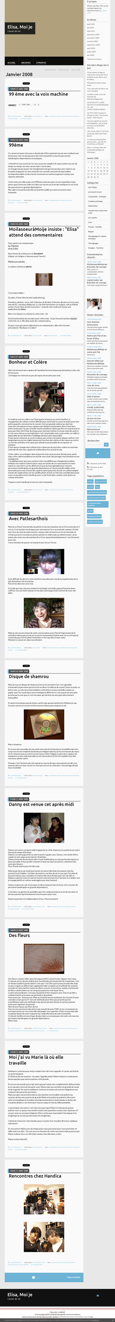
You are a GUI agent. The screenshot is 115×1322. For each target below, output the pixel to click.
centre (90, 481)
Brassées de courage (96, 267)
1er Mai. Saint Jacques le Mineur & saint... (96, 114)
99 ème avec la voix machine (38, 94)
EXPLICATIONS (52, 335)
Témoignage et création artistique (97, 237)
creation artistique (95, 522)
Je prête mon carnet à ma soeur (97, 211)
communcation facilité (96, 498)
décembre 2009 (93, 34)
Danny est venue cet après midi (41, 804)
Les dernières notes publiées (57, 1314)
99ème (16, 144)
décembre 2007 (50, 69)
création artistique (22, 1031)
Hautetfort (62, 1312)
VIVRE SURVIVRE (95, 407)
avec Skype (36, 648)
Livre (90, 222)
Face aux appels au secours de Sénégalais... (97, 122)
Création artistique (40, 1028)
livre (97, 487)
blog (91, 1316)
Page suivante (73, 1277)
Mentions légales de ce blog (44, 1316)
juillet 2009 (91, 52)
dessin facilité (35, 1031)
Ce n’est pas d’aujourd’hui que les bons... (96, 140)
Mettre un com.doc (16, 261)
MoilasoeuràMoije (95, 264)
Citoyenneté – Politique (97, 196)
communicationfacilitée (97, 492)
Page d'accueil (64, 69)
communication (55, 116)
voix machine (13, 118)
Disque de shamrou (29, 676)
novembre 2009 (93, 38)
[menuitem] (11, 61)
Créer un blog (53, 1312)
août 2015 (91, 31)
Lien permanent (14, 116)
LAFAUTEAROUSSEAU (96, 109)
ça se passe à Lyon (39, 906)
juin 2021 (90, 27)
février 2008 (76, 69)
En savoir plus (95, 1320)
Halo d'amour (93, 396)
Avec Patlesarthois (28, 518)
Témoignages (37, 116)
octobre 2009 (92, 41)
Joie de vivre (93, 385)
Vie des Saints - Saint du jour (97, 116)
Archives (26, 63)
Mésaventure (93, 429)
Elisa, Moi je (20, 26)
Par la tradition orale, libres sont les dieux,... (97, 77)
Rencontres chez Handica (35, 1175)
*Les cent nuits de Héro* (96, 88)
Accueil (11, 63)
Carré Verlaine (92, 91)
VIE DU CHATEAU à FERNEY (96, 143)
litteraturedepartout (95, 99)
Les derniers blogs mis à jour (42, 1314)
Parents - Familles (95, 227)
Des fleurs (19, 935)
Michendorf (91, 83)
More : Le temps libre (95, 147)
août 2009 (91, 48)
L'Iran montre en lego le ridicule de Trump (96, 73)
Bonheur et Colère (28, 361)
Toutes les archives (94, 59)
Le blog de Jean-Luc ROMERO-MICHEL (97, 125)
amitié (10, 650)
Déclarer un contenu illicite (29, 1316)
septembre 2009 (93, 45)
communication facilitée (70, 116)
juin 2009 (90, 55)
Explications (37, 335)
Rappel (91, 231)
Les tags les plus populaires (73, 1314)
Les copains (92, 217)
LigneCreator (93, 280)
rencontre (19, 1265)
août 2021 (91, 24)
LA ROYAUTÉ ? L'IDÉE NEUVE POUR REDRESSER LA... (97, 104)
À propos (41, 63)
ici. (44, 297)
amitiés (25, 1265)
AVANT (74, 318)
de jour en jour (94, 418)
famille (90, 487)
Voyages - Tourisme (95, 248)
